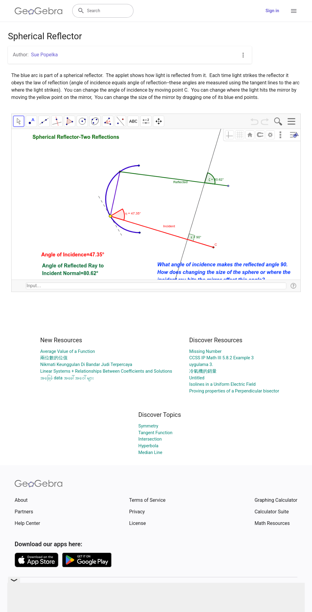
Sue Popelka (44, 55)
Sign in (272, 10)
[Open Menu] (293, 11)
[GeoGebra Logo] (38, 11)
